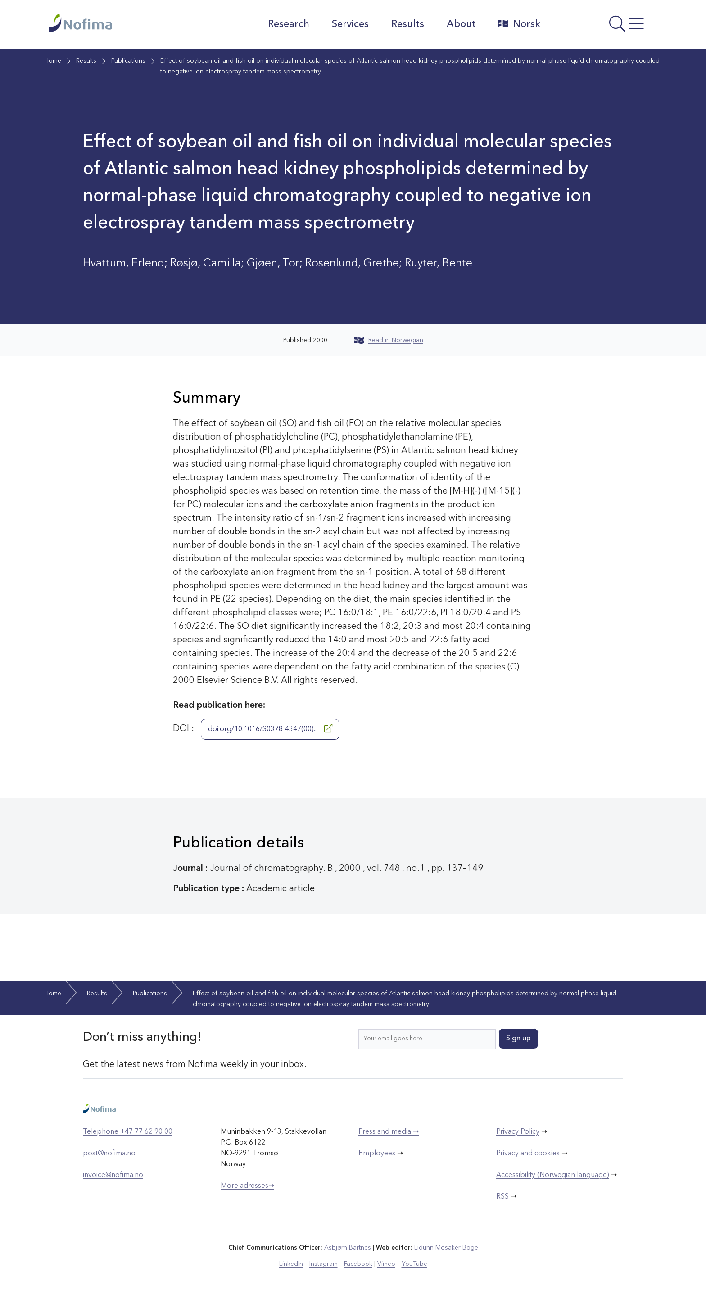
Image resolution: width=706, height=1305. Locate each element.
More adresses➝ (247, 1186)
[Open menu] (603, 27)
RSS (502, 1196)
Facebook (358, 1264)
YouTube (414, 1264)
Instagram (323, 1264)
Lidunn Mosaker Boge (446, 1248)
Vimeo (386, 1264)
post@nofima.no (109, 1153)
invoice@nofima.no (113, 1175)
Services (350, 24)
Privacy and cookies (528, 1153)
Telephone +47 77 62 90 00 (127, 1132)
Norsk (519, 23)
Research (288, 24)
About (461, 24)
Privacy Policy (517, 1132)
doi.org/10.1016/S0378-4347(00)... (270, 728)
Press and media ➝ (388, 1132)
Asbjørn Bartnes (347, 1248)
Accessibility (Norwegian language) (552, 1175)
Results (407, 24)
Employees (376, 1153)
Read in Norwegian (388, 340)
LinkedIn (291, 1264)
